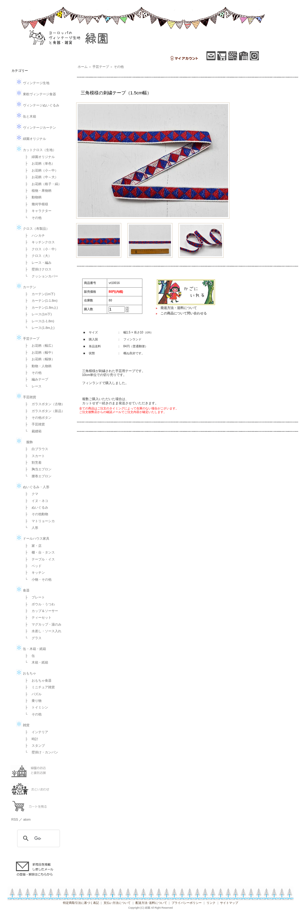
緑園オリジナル (31, 138)
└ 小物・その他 (37, 579)
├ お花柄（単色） (38, 163)
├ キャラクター (37, 211)
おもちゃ (26, 673)
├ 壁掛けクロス (37, 269)
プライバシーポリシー (187, 902)
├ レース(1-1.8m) (38, 321)
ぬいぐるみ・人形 (32, 487)
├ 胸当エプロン (37, 469)
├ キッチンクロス (38, 242)
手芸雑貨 (26, 397)
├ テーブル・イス (38, 559)
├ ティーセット (37, 617)
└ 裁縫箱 (32, 431)
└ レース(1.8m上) (38, 328)
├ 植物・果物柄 (37, 190)
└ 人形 (30, 527)
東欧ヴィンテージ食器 (36, 94)
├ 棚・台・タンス (38, 552)
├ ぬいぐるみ (35, 507)
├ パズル (32, 694)
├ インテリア (35, 732)
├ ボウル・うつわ (38, 604)
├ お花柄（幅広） (38, 345)
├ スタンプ (33, 745)
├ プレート (33, 597)
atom (26, 819)
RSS (14, 819)
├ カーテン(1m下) (38, 294)
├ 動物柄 (32, 197)
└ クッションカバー (40, 276)
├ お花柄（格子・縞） (42, 184)
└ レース (32, 386)
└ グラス (32, 638)
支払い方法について (117, 902)
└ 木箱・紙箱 (35, 662)
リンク (211, 902)
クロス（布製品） (32, 228)
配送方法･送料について (151, 902)
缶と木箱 (26, 116)
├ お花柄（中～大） (40, 177)
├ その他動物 (35, 514)
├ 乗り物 (32, 700)
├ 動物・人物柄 (37, 366)
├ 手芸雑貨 (33, 424)
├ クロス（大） (37, 255)
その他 (119, 66)
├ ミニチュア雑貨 (38, 687)
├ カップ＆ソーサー (40, 611)
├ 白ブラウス (35, 449)
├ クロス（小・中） (40, 249)
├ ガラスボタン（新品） (43, 411)
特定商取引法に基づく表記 (81, 902)
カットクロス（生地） (36, 150)
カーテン (26, 287)
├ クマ (30, 494)
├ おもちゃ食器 (37, 680)
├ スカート (33, 456)
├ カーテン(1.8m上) (40, 307)
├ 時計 (30, 739)
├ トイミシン (35, 707)
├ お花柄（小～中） (40, 170)
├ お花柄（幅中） (38, 352)
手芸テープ (27, 338)
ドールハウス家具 (32, 538)
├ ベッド (32, 566)
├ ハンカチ (33, 235)
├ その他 (32, 372)
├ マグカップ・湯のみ (42, 624)
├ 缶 (28, 656)
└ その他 (32, 217)
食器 (22, 590)
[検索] (37, 838)
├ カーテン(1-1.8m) (39, 300)
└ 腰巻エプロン (37, 476)
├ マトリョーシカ (38, 521)
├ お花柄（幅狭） (38, 359)
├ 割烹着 (32, 462)
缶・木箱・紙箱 (31, 649)
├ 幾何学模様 (35, 204)
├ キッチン (33, 572)
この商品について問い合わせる (183, 313)
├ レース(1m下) (37, 314)
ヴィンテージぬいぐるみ (37, 105)
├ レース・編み (37, 262)
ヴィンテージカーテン (36, 127)
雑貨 (22, 725)
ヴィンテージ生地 (32, 83)
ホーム (83, 66)
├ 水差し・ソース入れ (42, 631)
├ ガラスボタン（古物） (43, 404)
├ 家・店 (32, 545)
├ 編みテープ (35, 379)
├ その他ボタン (37, 417)
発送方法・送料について (178, 308)
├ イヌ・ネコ (35, 501)
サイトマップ (229, 902)
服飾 (24, 442)
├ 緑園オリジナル (38, 157)
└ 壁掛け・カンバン (40, 752)
